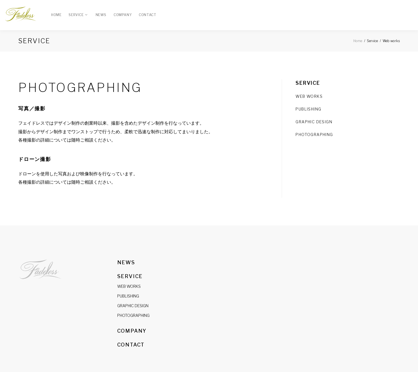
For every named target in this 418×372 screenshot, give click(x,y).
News (101, 15)
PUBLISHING (308, 109)
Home (56, 15)
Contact (147, 15)
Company (123, 15)
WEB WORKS (309, 96)
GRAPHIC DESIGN (314, 121)
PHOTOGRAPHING (133, 315)
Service (76, 15)
